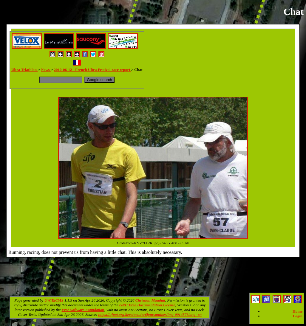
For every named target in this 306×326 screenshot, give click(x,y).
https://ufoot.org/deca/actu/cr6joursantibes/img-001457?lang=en (150, 314)
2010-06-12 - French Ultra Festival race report (92, 69)
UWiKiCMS (54, 300)
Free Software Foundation (83, 310)
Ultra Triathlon (24, 69)
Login (297, 316)
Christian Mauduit (150, 300)
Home (297, 311)
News (46, 69)
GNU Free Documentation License (147, 305)
